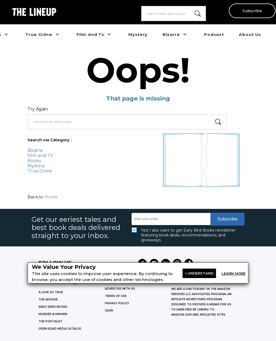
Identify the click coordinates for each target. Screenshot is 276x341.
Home (51, 196)
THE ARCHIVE (48, 299)
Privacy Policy (117, 303)
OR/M (109, 310)
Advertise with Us (120, 288)
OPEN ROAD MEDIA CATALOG (60, 328)
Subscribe (252, 10)
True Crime (39, 170)
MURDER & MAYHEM (53, 314)
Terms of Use (115, 296)
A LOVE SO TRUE (51, 292)
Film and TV (40, 155)
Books (34, 160)
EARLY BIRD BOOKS (53, 307)
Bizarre (35, 150)
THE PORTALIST (51, 321)
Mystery (36, 165)
